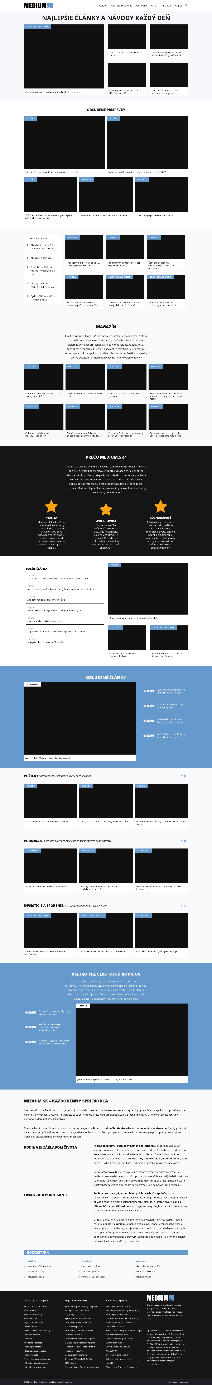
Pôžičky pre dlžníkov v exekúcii (78, 1322)
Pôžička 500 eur (31, 1310)
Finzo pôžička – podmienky (77, 1310)
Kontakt (109, 1363)
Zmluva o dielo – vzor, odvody (37, 1330)
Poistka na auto (31, 1354)
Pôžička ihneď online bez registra (80, 1338)
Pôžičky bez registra (74, 1351)
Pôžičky (102, 6)
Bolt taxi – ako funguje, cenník (119, 1359)
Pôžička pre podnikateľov (117, 1314)
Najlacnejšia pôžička (74, 1326)
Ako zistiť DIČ (111, 1351)
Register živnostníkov (33, 1322)
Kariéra (155, 6)
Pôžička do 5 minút (73, 1334)
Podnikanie (141, 6)
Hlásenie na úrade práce (35, 1351)
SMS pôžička (70, 1363)
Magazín (178, 6)
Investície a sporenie (121, 6)
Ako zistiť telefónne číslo (117, 1334)
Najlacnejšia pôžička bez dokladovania (82, 1367)
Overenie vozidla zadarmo (118, 1354)
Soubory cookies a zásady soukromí (57, 1382)
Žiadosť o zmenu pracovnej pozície (121, 1322)
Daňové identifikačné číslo (76, 1354)
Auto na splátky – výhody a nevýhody (122, 1310)
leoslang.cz (183, 1382)
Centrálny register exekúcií (118, 1346)
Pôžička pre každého (33, 1346)
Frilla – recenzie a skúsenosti (37, 1359)
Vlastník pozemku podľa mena (119, 1338)
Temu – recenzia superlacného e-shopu (124, 1330)
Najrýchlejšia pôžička (74, 1314)
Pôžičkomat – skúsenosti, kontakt (80, 1346)
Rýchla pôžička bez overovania (78, 1318)
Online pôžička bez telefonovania (80, 1342)
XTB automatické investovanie (37, 1363)
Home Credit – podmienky (35, 1306)
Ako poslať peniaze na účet (118, 1306)
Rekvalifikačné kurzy (33, 1314)
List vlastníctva (30, 1326)
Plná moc (28, 1338)
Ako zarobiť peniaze (33, 1342)
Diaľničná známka (32, 1334)
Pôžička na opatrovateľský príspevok (81, 1306)
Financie (166, 6)
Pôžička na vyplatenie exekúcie (79, 1330)
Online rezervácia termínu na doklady (123, 1318)
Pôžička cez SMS (31, 1318)
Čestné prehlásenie (115, 1342)
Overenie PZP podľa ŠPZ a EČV (78, 1359)
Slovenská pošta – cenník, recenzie (121, 1367)
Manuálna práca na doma (35, 1367)
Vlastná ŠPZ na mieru (115, 1326)
